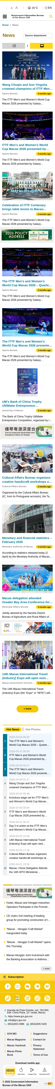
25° (35, 7)
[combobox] (38, 35)
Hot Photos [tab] (33, 729)
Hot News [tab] (12, 729)
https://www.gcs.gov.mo (20, 1016)
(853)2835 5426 (38, 1024)
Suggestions (40, 1033)
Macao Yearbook (16, 1045)
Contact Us (39, 1039)
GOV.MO (12, 1033)
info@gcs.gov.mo (17, 1020)
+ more (46, 968)
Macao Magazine (16, 1039)
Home (5, 25)
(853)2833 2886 (16, 1024)
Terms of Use (40, 1055)
